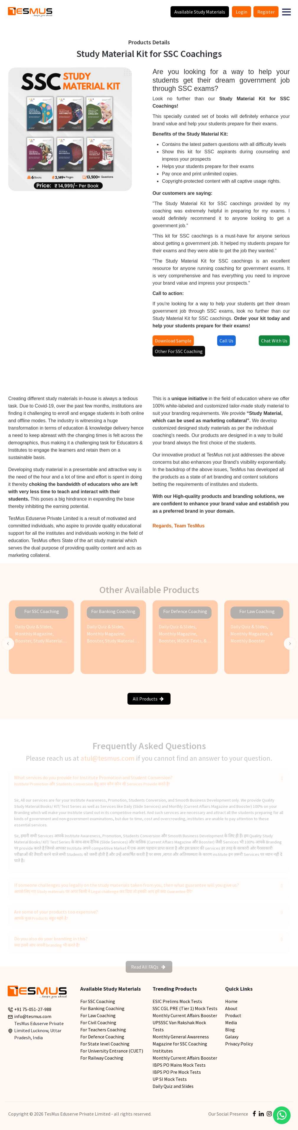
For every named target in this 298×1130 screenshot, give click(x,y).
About (231, 1008)
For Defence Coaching (102, 1037)
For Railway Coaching (101, 1058)
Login (241, 12)
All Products (148, 699)
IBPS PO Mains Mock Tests (179, 1065)
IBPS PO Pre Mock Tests (177, 1072)
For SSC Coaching (97, 1001)
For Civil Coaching (98, 1022)
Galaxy (231, 1037)
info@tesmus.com (32, 1016)
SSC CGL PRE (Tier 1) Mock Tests (185, 1008)
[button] (286, 11)
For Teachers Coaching (103, 1029)
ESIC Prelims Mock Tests (177, 1001)
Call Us (226, 343)
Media (231, 1022)
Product (233, 1015)
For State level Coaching (105, 1044)
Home (231, 1001)
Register (266, 12)
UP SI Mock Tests (170, 1079)
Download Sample (173, 343)
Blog (230, 1029)
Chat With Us (274, 343)
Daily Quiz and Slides (173, 1086)
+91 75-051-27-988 (32, 1009)
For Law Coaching (98, 1015)
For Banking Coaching (102, 1008)
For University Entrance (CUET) (111, 1051)
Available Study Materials (199, 12)
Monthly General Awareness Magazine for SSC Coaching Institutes (181, 1044)
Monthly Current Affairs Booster (185, 1015)
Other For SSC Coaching (179, 354)
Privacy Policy (239, 1044)
